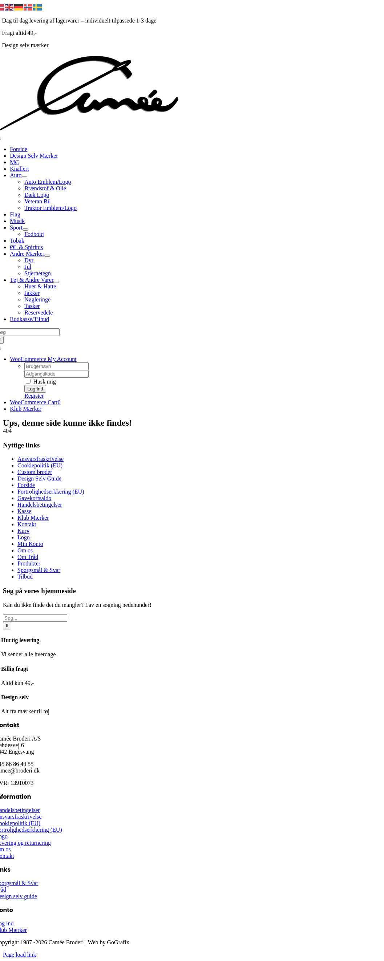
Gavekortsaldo (34, 498)
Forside (26, 485)
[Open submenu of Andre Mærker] (47, 256)
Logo (23, 537)
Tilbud (25, 576)
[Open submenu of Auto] (24, 177)
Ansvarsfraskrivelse (40, 459)
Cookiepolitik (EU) (39, 465)
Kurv (23, 531)
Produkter (28, 563)
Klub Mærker (33, 518)
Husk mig (41, 381)
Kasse (24, 511)
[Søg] (7, 625)
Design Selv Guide (39, 478)
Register (34, 396)
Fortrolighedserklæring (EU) (50, 491)
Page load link (19, 955)
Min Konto (30, 544)
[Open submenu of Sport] (25, 229)
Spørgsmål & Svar (38, 570)
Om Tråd (27, 557)
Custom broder (34, 472)
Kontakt (26, 524)
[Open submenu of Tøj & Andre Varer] (56, 282)
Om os (25, 550)
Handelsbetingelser (39, 505)
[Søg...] (35, 618)
